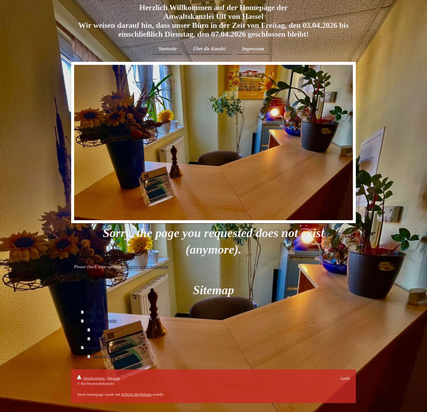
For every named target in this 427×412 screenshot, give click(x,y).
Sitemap (113, 378)
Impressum (96, 347)
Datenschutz (104, 356)
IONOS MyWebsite (136, 394)
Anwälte (100, 338)
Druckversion (91, 378)
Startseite (94, 311)
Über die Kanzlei (101, 320)
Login (345, 378)
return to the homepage (148, 266)
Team (98, 329)
